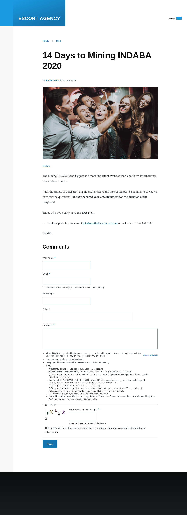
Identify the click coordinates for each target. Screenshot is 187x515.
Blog (58, 41)
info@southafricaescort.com (100, 223)
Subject (46, 309)
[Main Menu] (174, 18)
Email (45, 274)
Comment (48, 325)
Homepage (48, 293)
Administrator (52, 80)
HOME (46, 41)
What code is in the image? (83, 408)
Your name (48, 258)
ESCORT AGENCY (39, 18)
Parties (46, 166)
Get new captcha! (46, 417)
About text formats (150, 355)
